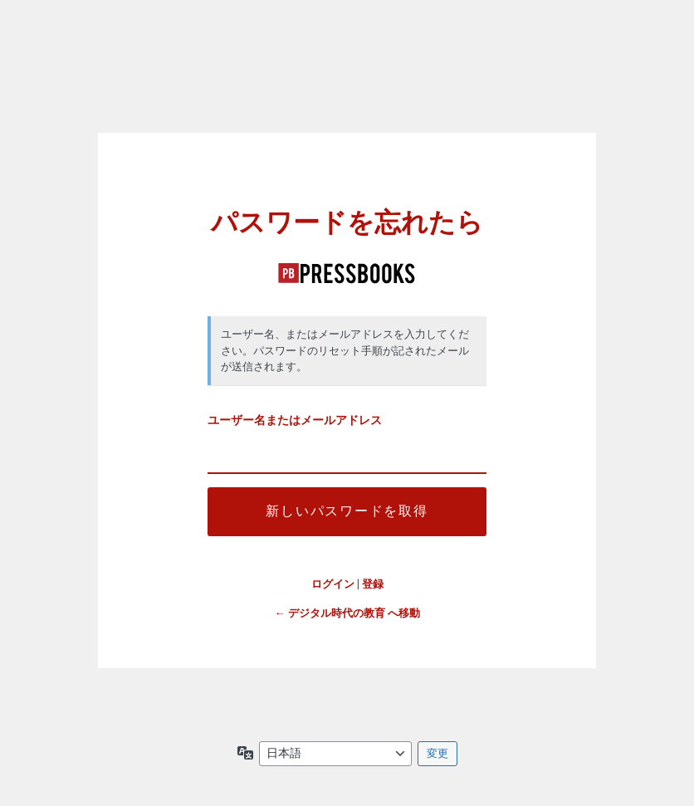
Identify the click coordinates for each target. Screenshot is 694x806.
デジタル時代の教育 (347, 273)
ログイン (332, 584)
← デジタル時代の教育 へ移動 (347, 613)
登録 (373, 584)
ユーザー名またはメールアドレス (295, 420)
